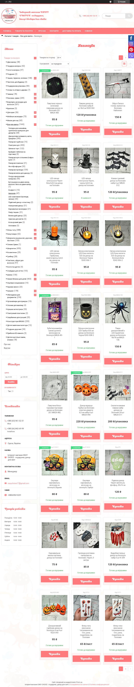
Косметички (12, 252)
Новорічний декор (15, 206)
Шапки (9, 275)
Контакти (54, 31)
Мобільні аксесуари (15, 116)
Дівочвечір (11, 62)
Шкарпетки (11, 248)
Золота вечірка (13, 70)
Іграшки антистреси (15, 309)
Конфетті (12, 190)
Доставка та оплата (71, 31)
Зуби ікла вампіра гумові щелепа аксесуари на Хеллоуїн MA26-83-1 (54, 333)
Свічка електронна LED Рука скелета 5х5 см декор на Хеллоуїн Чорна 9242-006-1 (86, 255)
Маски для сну (12, 120)
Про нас (42, 31)
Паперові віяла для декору (19, 173)
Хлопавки (12, 226)
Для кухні (10, 112)
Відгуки (7, 348)
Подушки (10, 74)
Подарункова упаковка (16, 86)
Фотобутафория (14, 166)
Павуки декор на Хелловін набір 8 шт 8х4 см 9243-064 (86, 105)
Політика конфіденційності (99, 684)
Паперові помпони (15, 163)
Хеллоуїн (12, 193)
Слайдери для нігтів (15, 271)
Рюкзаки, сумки (13, 98)
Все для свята (26, 36)
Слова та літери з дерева (17, 90)
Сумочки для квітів (15, 219)
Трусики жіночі (13, 287)
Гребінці (10, 256)
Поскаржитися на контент (79, 684)
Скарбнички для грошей (16, 317)
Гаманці (10, 94)
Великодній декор (15, 216)
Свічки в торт (13, 148)
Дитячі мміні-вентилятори (17, 325)
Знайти (11, 382)
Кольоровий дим (15, 222)
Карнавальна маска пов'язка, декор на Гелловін (54, 555)
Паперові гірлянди (15, 170)
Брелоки (10, 108)
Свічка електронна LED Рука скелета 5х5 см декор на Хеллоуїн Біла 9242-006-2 (118, 255)
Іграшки (10, 291)
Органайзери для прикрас (17, 301)
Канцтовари (12, 234)
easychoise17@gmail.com (18, 483)
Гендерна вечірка (14, 66)
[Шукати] (129, 16)
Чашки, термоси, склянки (17, 78)
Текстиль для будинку (15, 82)
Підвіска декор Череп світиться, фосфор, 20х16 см (117, 482)
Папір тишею (13, 212)
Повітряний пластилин (16, 313)
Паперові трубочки (15, 142)
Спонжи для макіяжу (15, 305)
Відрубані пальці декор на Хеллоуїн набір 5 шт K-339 (118, 555)
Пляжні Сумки (12, 244)
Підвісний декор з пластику (19, 202)
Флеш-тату (11, 230)
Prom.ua (79, 682)
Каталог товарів (12, 36)
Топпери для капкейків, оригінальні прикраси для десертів (18, 130)
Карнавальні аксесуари (17, 209)
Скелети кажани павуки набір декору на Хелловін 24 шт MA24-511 (118, 410)
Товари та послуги (24, 31)
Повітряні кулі (14, 145)
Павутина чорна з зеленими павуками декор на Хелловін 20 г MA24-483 (55, 108)
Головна (7, 31)
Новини (88, 31)
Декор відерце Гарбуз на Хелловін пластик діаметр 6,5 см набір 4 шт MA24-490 (86, 410)
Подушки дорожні (14, 329)
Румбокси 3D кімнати (15, 333)
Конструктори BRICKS (15, 321)
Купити (54, 134)
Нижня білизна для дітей (16, 279)
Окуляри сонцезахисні (15, 283)
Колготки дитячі (13, 267)
